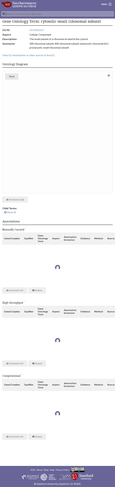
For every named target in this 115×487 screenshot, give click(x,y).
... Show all (9, 212)
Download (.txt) (14, 290)
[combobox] (57, 13)
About (39, 469)
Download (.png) (15, 199)
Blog (46, 469)
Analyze (37, 290)
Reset (11, 76)
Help (52, 469)
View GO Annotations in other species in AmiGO (28, 55)
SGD (33, 469)
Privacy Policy (62, 469)
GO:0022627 (36, 29)
